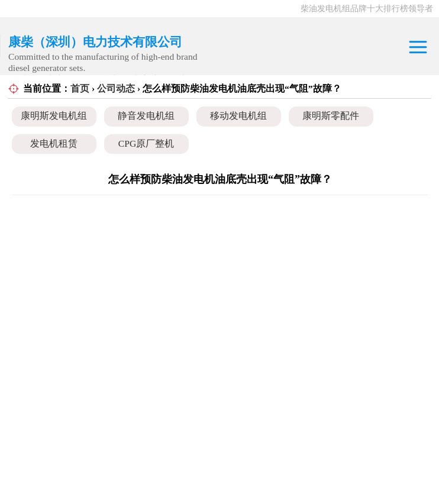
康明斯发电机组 (54, 116)
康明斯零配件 (330, 116)
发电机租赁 (54, 143)
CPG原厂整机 (146, 143)
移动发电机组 (238, 116)
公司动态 (116, 88)
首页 (79, 88)
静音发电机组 (146, 116)
